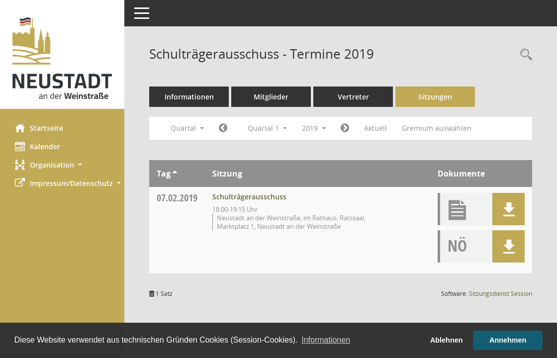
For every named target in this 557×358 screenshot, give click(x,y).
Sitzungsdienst (500, 293)
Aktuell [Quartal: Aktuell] (375, 128)
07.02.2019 (177, 197)
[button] (62, 165)
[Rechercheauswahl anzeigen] (523, 55)
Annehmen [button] (507, 340)
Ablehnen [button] (446, 340)
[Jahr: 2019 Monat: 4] (345, 128)
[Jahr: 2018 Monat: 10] (223, 128)
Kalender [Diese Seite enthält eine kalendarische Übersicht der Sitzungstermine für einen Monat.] (37, 146)
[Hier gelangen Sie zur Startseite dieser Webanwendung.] (62, 58)
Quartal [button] (187, 128)
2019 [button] (314, 128)
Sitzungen (435, 96)
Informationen (189, 96)
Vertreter (353, 96)
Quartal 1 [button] (267, 128)
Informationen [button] (325, 340)
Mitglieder (271, 96)
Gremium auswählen (436, 128)
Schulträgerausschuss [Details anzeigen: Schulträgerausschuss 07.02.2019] (249, 196)
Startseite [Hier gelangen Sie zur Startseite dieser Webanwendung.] (39, 128)
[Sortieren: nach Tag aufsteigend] (175, 173)
